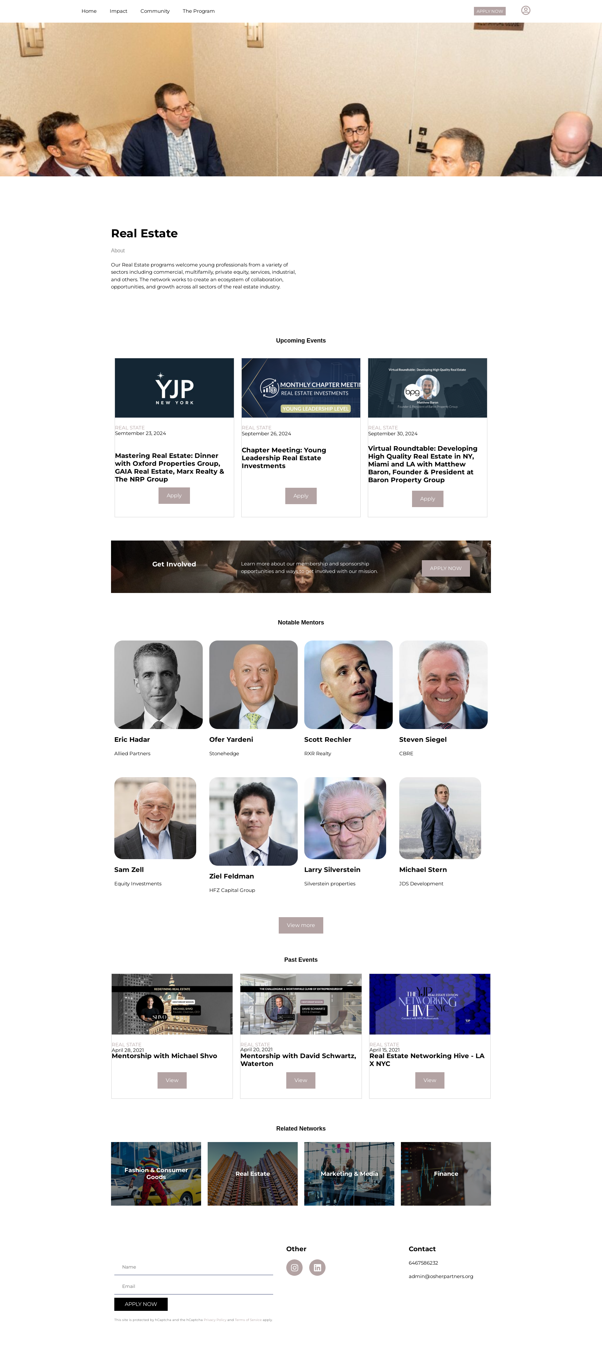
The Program (199, 15)
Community (155, 15)
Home (89, 15)
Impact (118, 15)
